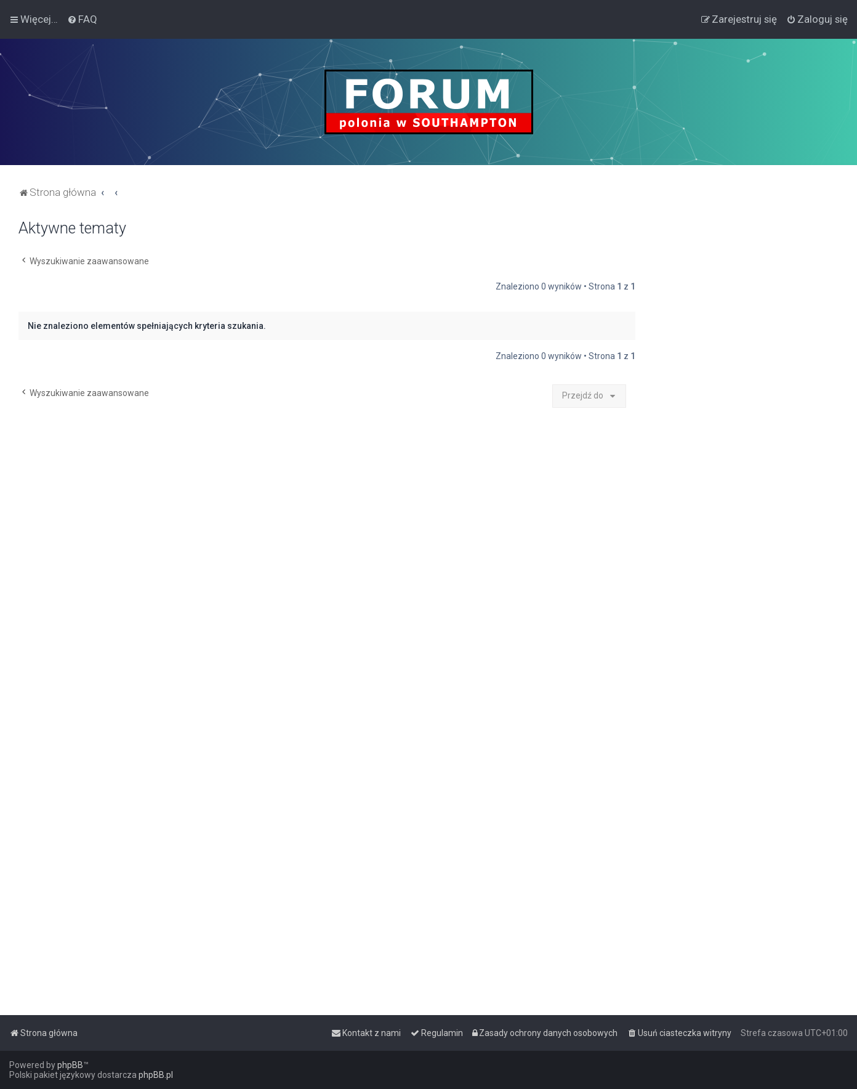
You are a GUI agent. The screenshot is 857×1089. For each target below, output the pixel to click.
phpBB (70, 1065)
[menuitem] (82, 19)
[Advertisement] (746, 404)
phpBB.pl (156, 1075)
